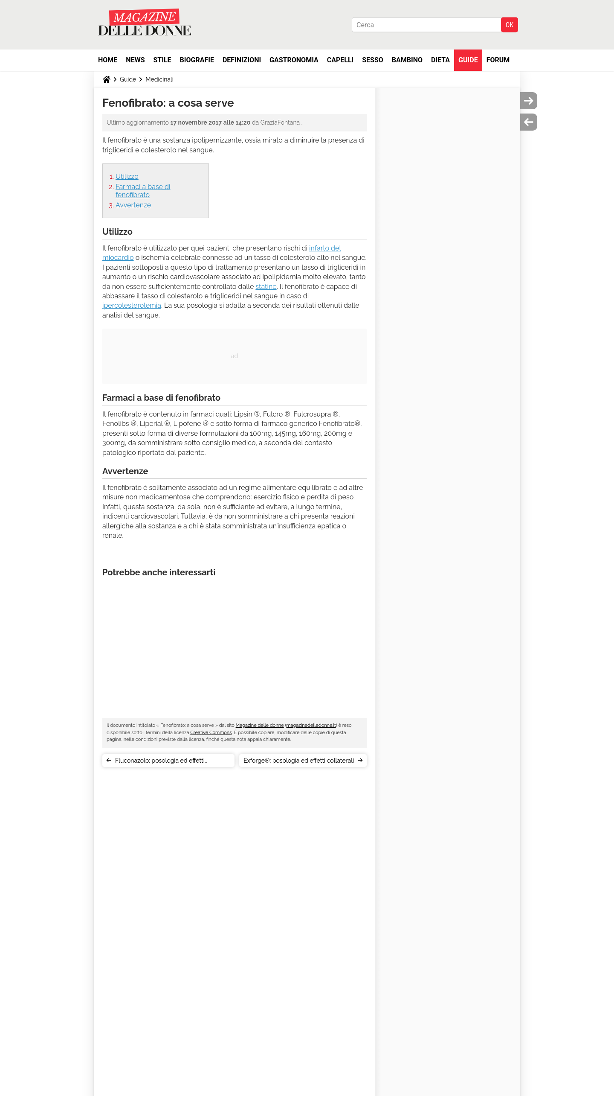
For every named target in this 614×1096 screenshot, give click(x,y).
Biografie (197, 60)
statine (265, 287)
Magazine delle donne (260, 725)
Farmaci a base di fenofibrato (143, 191)
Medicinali (159, 79)
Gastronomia (294, 60)
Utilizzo (127, 176)
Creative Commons (211, 732)
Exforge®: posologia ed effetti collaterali (298, 760)
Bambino (407, 60)
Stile (162, 60)
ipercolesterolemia (131, 305)
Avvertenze (133, 205)
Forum (498, 60)
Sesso (372, 60)
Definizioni (242, 60)
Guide (468, 60)
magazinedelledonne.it (311, 725)
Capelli (340, 60)
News (135, 60)
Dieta (440, 60)
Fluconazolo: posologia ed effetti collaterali (160, 762)
